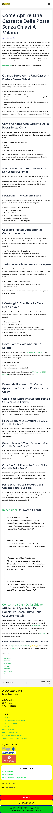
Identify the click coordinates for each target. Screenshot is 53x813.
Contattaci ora (7, 66)
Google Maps (8, 671)
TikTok (6, 666)
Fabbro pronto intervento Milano (14, 738)
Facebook (7, 658)
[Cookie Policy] (8, 787)
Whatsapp (14, 648)
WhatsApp (42, 633)
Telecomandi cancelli (10, 732)
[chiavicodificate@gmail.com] (14, 777)
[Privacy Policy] (8, 783)
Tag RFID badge (8, 729)
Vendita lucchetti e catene (12, 735)
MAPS (26, 797)
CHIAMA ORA (26, 802)
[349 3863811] (8, 771)
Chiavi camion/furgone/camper (14, 720)
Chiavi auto (6, 717)
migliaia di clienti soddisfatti (20, 646)
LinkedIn (7, 669)
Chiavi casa (6, 726)
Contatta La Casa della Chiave (22, 604)
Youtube (7, 661)
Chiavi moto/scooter (10, 723)
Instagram (7, 663)
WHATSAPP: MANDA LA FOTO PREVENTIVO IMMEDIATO (26, 809)
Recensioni (9, 510)
